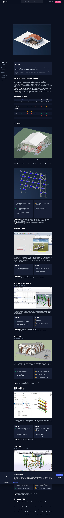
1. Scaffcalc (3, 69)
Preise (40, 1)
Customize (59, 510)
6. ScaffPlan (3, 77)
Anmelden (51, 1)
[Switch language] (45, 2)
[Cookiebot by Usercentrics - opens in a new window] (6, 516)
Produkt (30, 1)
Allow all (59, 508)
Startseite (24, 1)
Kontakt (58, 1)
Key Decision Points (4, 78)
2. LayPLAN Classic (4, 70)
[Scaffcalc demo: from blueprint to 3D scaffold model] (32, 39)
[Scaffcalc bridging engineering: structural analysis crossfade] (33, 183)
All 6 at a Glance (3, 67)
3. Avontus (3, 72)
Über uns (35, 1)
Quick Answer (3, 64)
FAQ (1, 80)
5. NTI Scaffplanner (4, 75)
